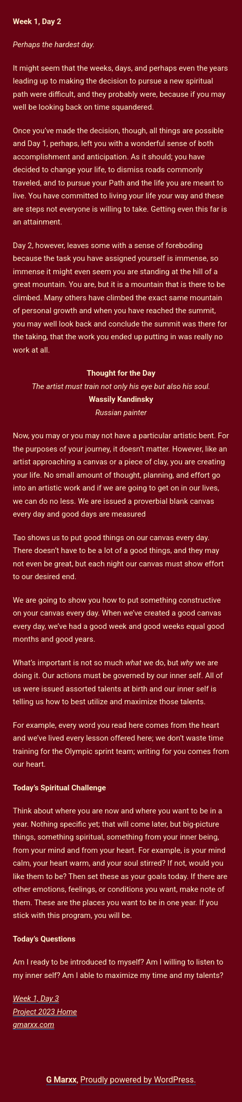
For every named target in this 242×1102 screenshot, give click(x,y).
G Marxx (61, 1080)
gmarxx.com (33, 1024)
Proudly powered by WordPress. (138, 1080)
